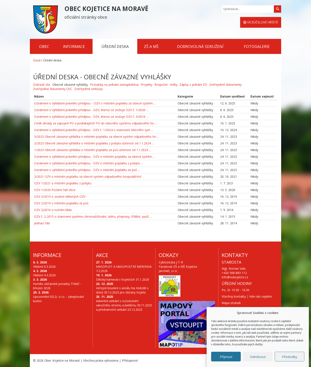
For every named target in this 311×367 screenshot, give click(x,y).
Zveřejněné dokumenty (225, 85)
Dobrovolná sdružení (200, 46)
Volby (173, 85)
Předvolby (289, 357)
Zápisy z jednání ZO (193, 85)
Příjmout (226, 357)
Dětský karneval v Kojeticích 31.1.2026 (122, 279)
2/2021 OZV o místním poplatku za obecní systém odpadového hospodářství (87, 176)
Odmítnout (258, 357)
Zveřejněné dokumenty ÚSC (52, 89)
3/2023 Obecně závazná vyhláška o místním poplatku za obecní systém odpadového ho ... (96, 137)
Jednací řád (42, 223)
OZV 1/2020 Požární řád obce (54, 190)
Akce (102, 254)
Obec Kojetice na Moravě (62, 360)
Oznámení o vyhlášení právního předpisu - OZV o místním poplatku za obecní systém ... (94, 156)
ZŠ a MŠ (151, 46)
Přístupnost (130, 360)
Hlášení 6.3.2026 (44, 267)
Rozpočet (161, 85)
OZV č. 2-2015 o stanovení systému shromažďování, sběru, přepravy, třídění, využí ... (92, 216)
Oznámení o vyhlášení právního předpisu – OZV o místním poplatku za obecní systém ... (95, 103)
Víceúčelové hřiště (260, 22)
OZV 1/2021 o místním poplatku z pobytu (62, 183)
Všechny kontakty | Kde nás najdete (247, 296)
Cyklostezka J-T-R (171, 262)
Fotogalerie (257, 46)
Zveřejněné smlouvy (88, 89)
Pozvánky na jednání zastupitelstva (114, 85)
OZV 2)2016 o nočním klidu (53, 210)
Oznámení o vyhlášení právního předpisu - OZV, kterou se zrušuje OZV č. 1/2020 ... (91, 110)
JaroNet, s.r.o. (168, 271)
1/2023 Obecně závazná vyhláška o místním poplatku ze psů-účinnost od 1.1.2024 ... (92, 150)
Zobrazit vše (41, 85)
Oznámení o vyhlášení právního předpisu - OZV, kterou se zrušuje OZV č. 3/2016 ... (91, 117)
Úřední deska (115, 46)
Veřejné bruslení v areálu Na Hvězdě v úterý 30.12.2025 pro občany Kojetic (122, 290)
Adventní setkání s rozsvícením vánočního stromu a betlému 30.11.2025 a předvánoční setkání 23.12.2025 (124, 305)
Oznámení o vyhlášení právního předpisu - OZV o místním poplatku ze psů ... (87, 170)
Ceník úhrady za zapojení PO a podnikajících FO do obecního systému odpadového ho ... (95, 123)
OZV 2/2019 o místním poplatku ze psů (61, 203)
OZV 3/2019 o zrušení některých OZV (59, 196)
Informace (74, 46)
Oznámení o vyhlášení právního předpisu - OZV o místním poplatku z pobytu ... (88, 163)
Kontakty (235, 254)
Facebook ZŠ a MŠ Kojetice (178, 267)
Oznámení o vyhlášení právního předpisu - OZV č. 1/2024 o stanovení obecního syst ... (93, 130)
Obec (44, 46)
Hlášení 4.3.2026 (44, 275)
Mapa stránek (231, 303)
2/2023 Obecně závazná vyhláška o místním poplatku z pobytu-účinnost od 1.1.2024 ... (94, 143)
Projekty (146, 85)
